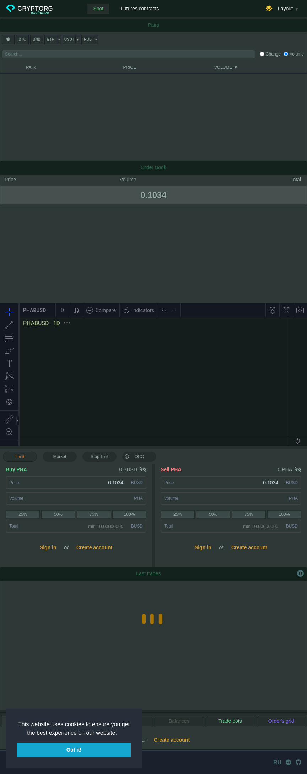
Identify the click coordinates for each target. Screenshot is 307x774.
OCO (134, 456)
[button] (119, 733)
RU (277, 762)
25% (22, 514)
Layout (285, 8)
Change (273, 54)
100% (129, 514)
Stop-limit (99, 456)
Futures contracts (139, 8)
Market (59, 456)
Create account (94, 547)
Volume (297, 54)
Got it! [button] (73, 750)
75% (94, 514)
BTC (22, 39)
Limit (19, 456)
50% (58, 514)
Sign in (48, 547)
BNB (36, 39)
